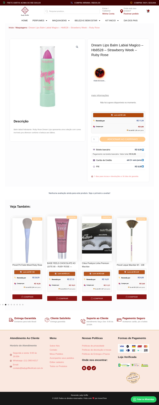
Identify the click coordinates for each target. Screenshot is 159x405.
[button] (77, 47)
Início (11, 27)
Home (24, 20)
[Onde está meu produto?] (121, 11)
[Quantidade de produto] (95, 139)
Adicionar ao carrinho (122, 139)
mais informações (100, 95)
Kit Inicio (112, 20)
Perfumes (40, 20)
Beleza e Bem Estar (88, 20)
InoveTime (102, 398)
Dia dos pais (131, 20)
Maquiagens (61, 20)
